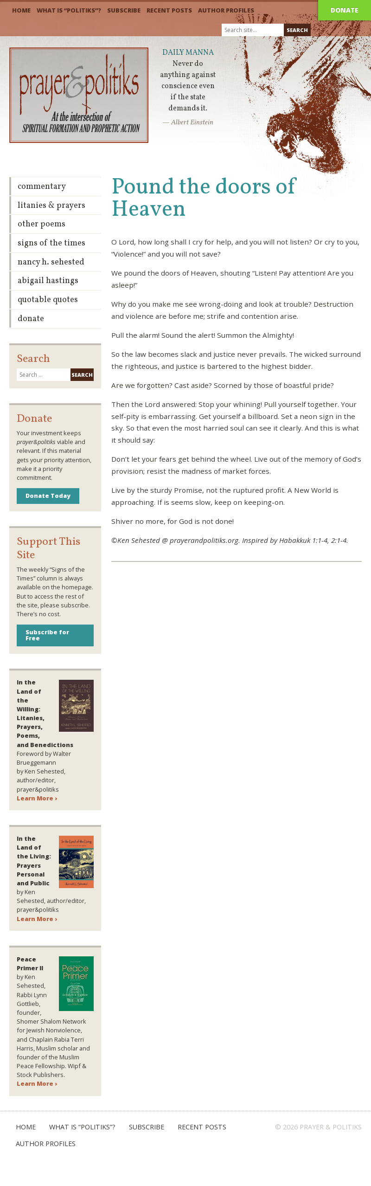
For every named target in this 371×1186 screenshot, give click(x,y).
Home (21, 10)
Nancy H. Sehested (51, 262)
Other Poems (41, 224)
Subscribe (124, 10)
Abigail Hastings (48, 281)
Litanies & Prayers (51, 206)
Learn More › (37, 798)
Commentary (42, 187)
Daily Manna (188, 53)
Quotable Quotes (48, 300)
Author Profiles (226, 10)
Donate (344, 10)
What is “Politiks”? (69, 10)
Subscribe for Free (47, 635)
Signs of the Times (51, 243)
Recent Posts (169, 10)
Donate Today (48, 495)
